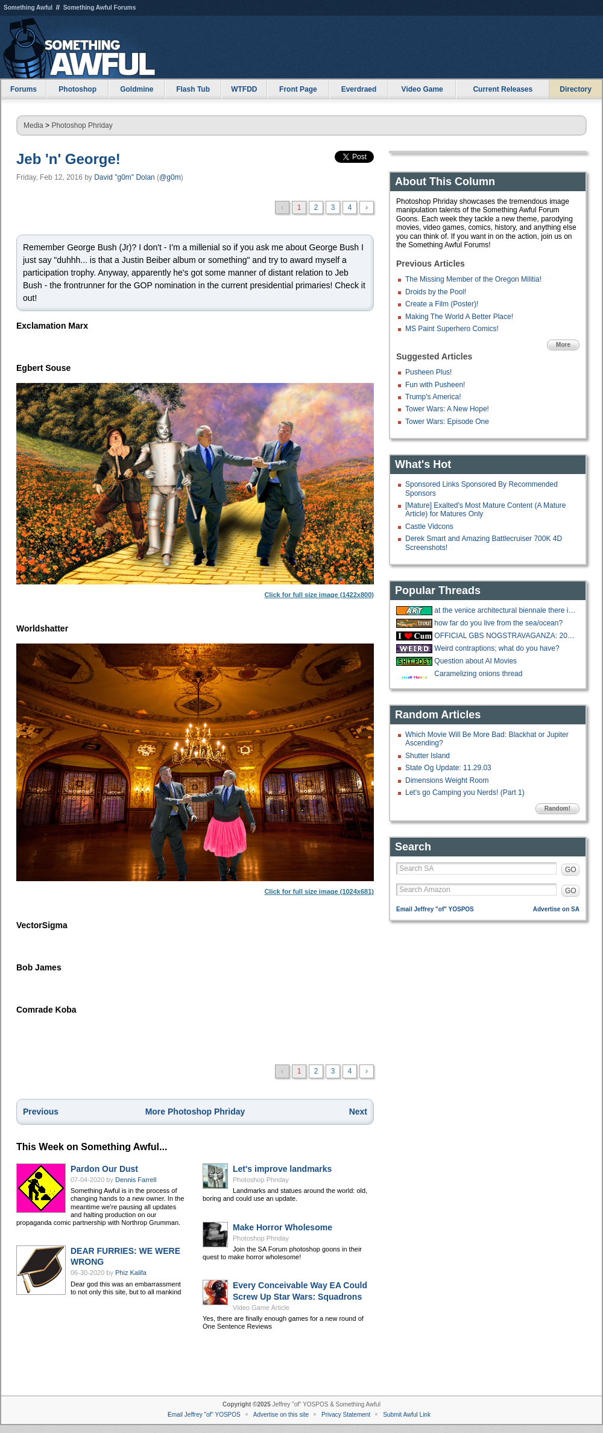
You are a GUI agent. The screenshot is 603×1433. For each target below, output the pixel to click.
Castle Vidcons (429, 526)
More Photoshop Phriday (195, 1111)
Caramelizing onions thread (478, 673)
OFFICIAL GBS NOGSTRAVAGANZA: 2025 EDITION (505, 635)
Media (33, 125)
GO (570, 869)
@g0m (170, 177)
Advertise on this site (281, 1414)
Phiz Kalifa (131, 1272)
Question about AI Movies (475, 661)
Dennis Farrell (135, 1179)
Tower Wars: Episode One (447, 421)
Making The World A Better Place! (459, 316)
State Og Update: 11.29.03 (448, 768)
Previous (40, 1111)
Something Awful (28, 7)
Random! (557, 808)
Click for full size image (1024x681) (195, 769)
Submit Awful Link (407, 1414)
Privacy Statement (345, 1414)
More (563, 344)
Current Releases (502, 89)
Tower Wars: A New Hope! (447, 409)
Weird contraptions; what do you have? (496, 648)
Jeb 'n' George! (68, 159)
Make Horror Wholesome (282, 1227)
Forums (23, 89)
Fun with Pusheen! (435, 385)
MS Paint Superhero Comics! (452, 328)
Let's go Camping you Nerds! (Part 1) (465, 792)
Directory (576, 89)
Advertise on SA (556, 909)
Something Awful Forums (99, 7)
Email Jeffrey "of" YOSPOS (435, 909)
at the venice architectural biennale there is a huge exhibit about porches (505, 610)
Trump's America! (433, 397)
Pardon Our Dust (104, 1169)
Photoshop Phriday (81, 125)
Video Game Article (261, 1307)
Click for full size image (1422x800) (195, 490)
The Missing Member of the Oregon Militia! (473, 279)
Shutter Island (427, 755)
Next (358, 1111)
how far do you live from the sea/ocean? (498, 623)
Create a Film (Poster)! (441, 304)
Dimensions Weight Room (447, 780)
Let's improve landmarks (282, 1169)
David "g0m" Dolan (124, 177)
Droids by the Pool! (435, 292)
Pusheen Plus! (428, 372)
